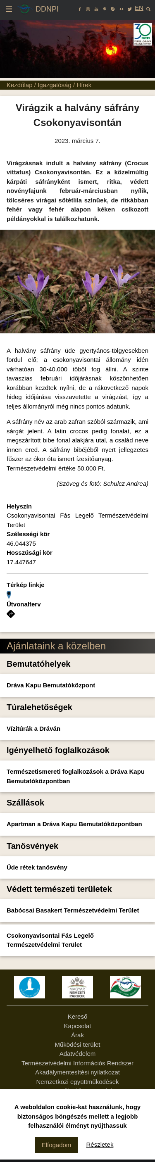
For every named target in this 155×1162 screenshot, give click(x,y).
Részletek (100, 1144)
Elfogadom (57, 1144)
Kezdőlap (20, 84)
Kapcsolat (77, 1025)
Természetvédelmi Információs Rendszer (77, 1063)
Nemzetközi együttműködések (77, 1081)
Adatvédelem (78, 1053)
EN (139, 7)
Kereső (78, 1016)
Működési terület (77, 1044)
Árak (77, 1034)
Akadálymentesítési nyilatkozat (77, 1072)
